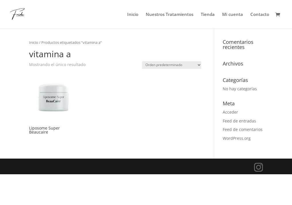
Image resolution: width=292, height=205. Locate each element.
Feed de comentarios (243, 129)
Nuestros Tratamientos (169, 14)
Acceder (230, 112)
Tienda (208, 14)
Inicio (132, 14)
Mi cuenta (232, 14)
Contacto (259, 14)
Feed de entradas (239, 121)
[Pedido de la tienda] (171, 65)
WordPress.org (237, 138)
